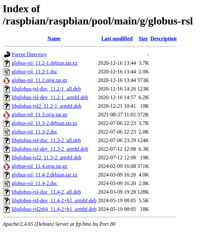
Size (143, 38)
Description (163, 38)
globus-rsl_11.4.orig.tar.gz (39, 166)
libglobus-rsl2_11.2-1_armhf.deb (46, 106)
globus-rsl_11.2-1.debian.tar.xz (44, 63)
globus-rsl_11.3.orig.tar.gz (39, 114)
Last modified (117, 38)
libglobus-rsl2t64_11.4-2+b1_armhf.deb (54, 209)
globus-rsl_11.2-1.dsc (34, 71)
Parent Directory (29, 54)
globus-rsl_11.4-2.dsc (34, 183)
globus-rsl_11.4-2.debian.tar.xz (44, 175)
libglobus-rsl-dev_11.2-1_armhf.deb (50, 97)
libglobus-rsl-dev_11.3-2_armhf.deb (50, 149)
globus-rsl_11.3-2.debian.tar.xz (44, 123)
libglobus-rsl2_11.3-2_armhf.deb (46, 157)
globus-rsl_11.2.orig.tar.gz (39, 80)
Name (54, 38)
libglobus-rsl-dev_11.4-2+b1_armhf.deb (54, 200)
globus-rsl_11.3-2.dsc (34, 132)
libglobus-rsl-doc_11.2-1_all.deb (46, 89)
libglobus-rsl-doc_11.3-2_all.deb (46, 140)
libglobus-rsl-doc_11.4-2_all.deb (46, 192)
